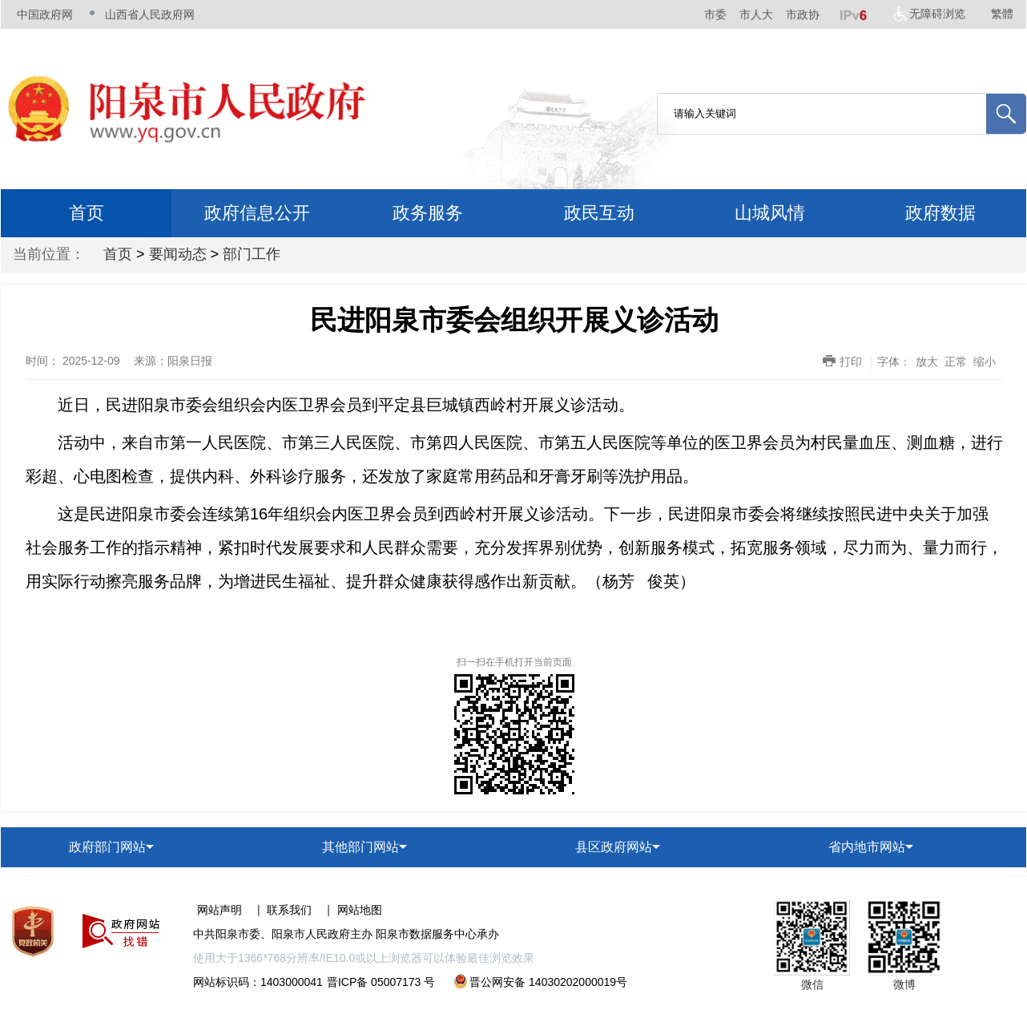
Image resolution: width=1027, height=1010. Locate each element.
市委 (715, 14)
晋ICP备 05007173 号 (381, 982)
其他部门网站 (360, 847)
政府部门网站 (107, 847)
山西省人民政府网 (150, 14)
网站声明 (219, 909)
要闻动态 (178, 254)
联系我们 (289, 909)
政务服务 (428, 213)
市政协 (803, 14)
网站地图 (359, 909)
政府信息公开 (257, 213)
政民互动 (599, 213)
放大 (927, 361)
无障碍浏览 (937, 13)
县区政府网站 (613, 847)
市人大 (756, 14)
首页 (86, 213)
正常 (955, 361)
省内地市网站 (866, 847)
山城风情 (770, 213)
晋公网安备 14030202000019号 (540, 982)
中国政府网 (45, 14)
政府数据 (940, 213)
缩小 (984, 361)
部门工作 (251, 254)
